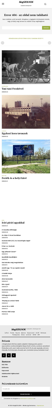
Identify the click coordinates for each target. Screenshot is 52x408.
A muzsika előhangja (9, 230)
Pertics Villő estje (8, 311)
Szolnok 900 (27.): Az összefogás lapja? (16, 241)
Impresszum (40, 405)
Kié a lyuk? (6, 284)
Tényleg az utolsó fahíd (10, 301)
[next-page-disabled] (49, 42)
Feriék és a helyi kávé (14, 178)
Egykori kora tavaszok (15, 133)
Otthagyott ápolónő (9, 295)
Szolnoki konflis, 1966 (10, 290)
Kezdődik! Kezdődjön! (9, 257)
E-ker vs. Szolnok (8, 246)
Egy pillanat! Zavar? (9, 251)
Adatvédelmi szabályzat (27, 398)
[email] (26, 389)
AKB (3, 220)
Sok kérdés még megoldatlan (12, 262)
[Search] (46, 28)
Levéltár (5, 86)
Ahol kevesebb (7, 279)
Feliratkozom (26, 394)
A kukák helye (7, 273)
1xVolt (4, 131)
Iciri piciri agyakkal (13, 222)
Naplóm (4, 175)
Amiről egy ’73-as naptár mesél (13, 268)
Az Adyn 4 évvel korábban (11, 235)
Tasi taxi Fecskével (12, 88)
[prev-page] (2, 42)
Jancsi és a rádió (8, 306)
